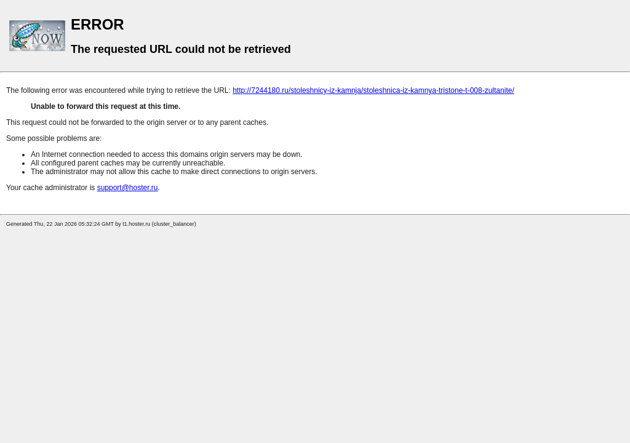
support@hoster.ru (127, 187)
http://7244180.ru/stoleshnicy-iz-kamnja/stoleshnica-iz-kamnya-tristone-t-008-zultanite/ (373, 90)
